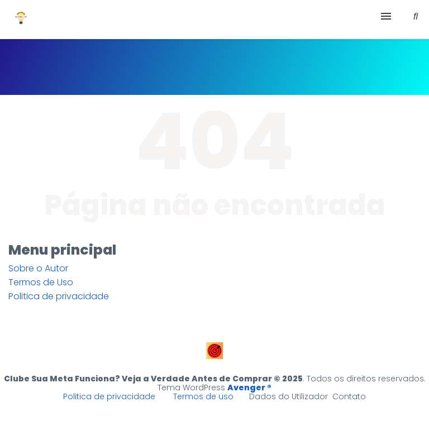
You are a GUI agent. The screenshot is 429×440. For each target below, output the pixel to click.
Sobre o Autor (38, 268)
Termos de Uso (40, 282)
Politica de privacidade (58, 296)
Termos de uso (203, 396)
